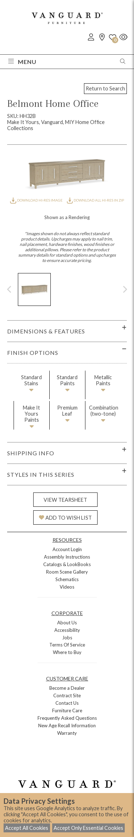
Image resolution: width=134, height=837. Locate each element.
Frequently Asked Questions (67, 718)
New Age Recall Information (67, 725)
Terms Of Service (67, 645)
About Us (67, 622)
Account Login (67, 549)
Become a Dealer (67, 688)
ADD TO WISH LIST (65, 518)
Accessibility (67, 630)
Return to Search (105, 88)
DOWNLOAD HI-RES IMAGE (36, 200)
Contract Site (67, 695)
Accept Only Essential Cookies (88, 828)
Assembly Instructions (67, 557)
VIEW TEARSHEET (65, 500)
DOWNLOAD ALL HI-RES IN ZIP (95, 200)
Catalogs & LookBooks (67, 564)
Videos (67, 587)
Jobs (67, 637)
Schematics (67, 579)
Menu (22, 61)
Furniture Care (67, 710)
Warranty (67, 733)
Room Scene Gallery (67, 572)
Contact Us (67, 703)
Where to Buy (67, 652)
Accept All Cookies (26, 828)
